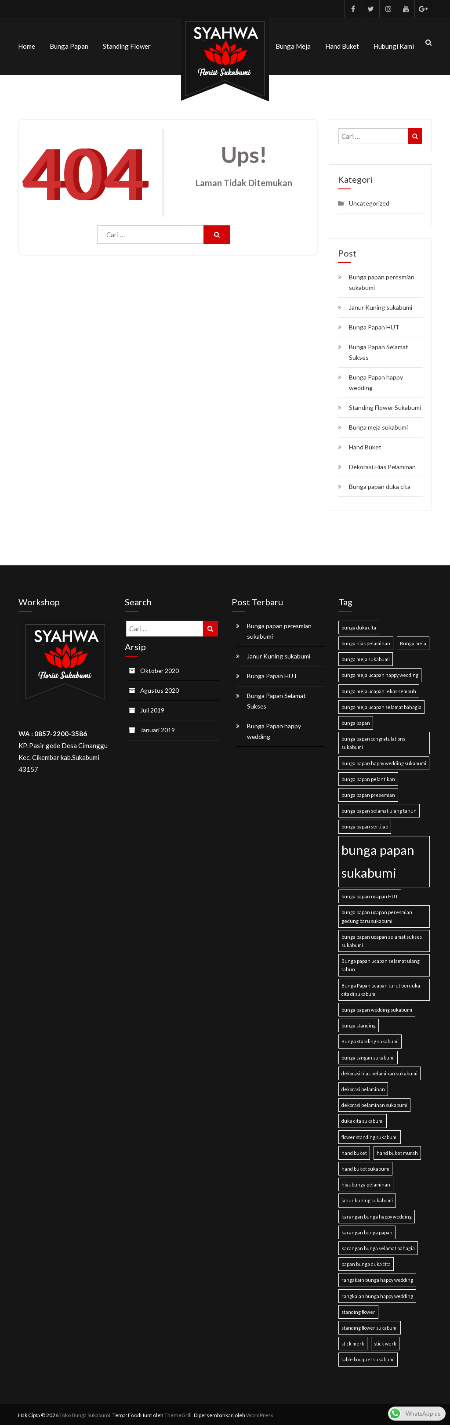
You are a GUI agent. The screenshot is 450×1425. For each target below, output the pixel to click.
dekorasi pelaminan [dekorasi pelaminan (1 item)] (363, 1087)
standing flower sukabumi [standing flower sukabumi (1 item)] (369, 1326)
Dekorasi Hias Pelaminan (382, 465)
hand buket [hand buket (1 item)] (354, 1151)
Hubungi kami (394, 45)
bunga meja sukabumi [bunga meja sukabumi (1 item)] (365, 657)
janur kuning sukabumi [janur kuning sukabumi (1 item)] (367, 1199)
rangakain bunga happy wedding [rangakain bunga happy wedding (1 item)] (377, 1278)
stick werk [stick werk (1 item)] (385, 1342)
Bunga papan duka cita (379, 484)
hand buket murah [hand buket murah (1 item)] (397, 1151)
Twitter (370, 9)
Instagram (388, 9)
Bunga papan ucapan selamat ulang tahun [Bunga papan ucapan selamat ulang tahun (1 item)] (380, 963)
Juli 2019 (152, 708)
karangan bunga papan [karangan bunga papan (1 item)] (366, 1230)
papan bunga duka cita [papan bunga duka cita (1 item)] (366, 1262)
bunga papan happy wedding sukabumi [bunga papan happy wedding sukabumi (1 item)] (383, 761)
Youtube (405, 9)
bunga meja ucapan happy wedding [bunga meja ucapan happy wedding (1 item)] (379, 673)
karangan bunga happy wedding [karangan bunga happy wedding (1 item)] (376, 1215)
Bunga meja (293, 45)
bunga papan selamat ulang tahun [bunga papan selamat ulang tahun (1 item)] (379, 809)
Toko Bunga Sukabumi (84, 1413)
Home (26, 45)
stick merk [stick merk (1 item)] (352, 1342)
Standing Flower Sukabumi (385, 405)
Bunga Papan (69, 45)
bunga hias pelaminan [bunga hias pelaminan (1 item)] (365, 641)
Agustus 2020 (159, 688)
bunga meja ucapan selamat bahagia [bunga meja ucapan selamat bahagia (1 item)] (381, 705)
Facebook (353, 9)
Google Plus (423, 9)
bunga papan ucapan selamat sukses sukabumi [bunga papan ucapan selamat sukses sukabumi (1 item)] (381, 939)
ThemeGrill (178, 1413)
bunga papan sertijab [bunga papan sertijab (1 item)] (364, 825)
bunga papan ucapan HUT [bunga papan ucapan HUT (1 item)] (369, 894)
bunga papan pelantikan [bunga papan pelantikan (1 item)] (368, 777)
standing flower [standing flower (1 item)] (358, 1310)
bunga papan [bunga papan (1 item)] (355, 721)
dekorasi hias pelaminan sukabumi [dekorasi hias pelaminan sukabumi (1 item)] (379, 1071)
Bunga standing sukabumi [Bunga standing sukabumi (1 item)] (370, 1040)
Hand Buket (342, 45)
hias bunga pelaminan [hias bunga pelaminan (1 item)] (365, 1183)
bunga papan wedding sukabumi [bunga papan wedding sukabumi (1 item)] (376, 1008)
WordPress (259, 1413)
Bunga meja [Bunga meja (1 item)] (413, 641)
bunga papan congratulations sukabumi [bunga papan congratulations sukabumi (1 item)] (373, 741)
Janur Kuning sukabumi (380, 305)
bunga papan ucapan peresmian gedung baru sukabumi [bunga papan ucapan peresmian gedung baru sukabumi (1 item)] (376, 915)
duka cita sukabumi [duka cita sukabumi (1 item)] (362, 1119)
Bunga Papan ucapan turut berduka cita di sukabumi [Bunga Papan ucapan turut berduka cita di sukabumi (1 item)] (380, 988)
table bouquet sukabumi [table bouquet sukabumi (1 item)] (368, 1358)
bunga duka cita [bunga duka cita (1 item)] (358, 626)
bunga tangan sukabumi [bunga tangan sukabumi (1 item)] (368, 1056)
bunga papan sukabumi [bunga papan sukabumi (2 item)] (377, 859)
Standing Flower (127, 45)
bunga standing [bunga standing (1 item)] (358, 1024)
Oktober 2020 (159, 669)
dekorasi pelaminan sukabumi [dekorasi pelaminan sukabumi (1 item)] (374, 1103)
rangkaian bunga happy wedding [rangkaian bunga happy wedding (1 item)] (377, 1294)
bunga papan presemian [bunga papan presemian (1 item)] (368, 793)
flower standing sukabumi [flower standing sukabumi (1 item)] (369, 1135)
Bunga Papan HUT (374, 325)
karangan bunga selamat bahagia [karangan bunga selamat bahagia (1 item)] (378, 1246)
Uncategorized (369, 201)
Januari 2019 (157, 728)
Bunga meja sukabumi (378, 425)
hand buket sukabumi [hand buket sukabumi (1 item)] (365, 1167)
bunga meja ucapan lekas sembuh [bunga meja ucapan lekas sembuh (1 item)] (378, 689)
